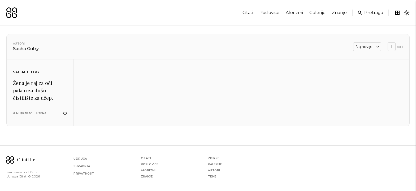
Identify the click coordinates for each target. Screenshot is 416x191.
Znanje (147, 176)
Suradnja (81, 166)
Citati (146, 158)
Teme (212, 176)
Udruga (80, 158)
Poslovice (149, 164)
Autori (19, 43)
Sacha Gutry (26, 72)
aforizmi (294, 12)
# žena (41, 113)
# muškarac (22, 113)
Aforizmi (148, 170)
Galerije (215, 164)
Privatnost (83, 173)
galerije (317, 12)
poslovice (269, 12)
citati (247, 12)
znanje (339, 12)
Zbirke (213, 158)
